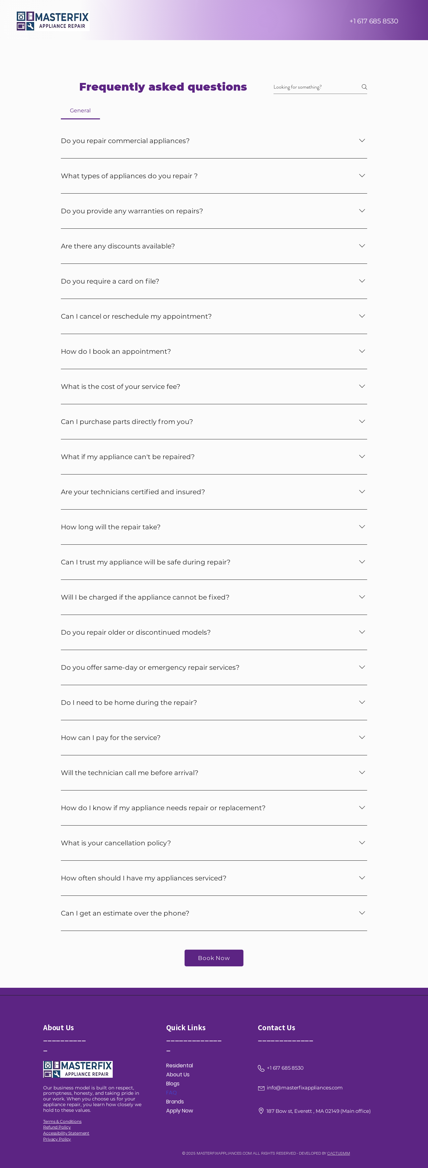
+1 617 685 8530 (373, 21)
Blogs (173, 1083)
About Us (178, 1074)
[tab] (80, 110)
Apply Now (179, 1110)
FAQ (171, 1092)
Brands (175, 1101)
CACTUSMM (338, 1153)
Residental (179, 1065)
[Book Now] (214, 958)
